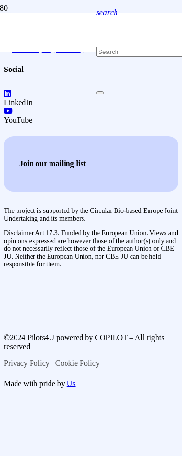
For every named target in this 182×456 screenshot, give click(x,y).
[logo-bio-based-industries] (85, 372)
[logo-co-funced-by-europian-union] (81, 307)
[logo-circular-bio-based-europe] (55, 451)
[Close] (100, 92)
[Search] (139, 52)
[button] (107, 12)
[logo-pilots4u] (48, 161)
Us (71, 383)
